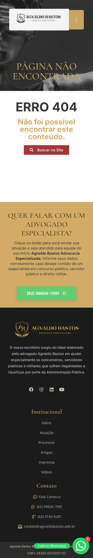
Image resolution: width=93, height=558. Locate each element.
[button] (76, 19)
